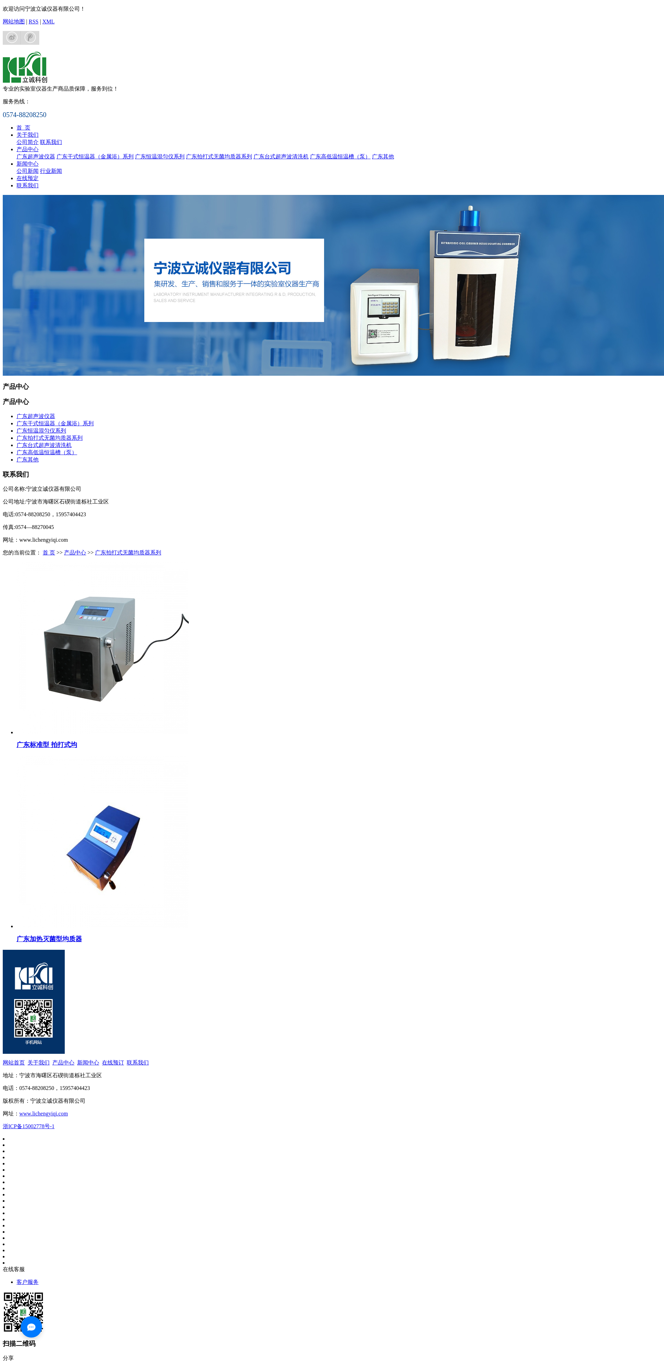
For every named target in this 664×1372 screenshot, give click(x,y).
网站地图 (14, 21)
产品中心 (28, 149)
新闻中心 (28, 164)
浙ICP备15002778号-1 (28, 1126)
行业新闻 (51, 171)
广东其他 (383, 156)
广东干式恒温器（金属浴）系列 (95, 156)
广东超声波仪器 (36, 156)
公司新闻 (28, 171)
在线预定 (28, 178)
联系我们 (51, 142)
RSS (33, 21)
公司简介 (28, 142)
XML (48, 21)
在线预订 (113, 1063)
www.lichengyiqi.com (43, 1113)
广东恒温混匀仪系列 (160, 156)
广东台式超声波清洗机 (281, 156)
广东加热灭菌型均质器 (49, 939)
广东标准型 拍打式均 (47, 744)
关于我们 (28, 135)
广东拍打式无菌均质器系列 (219, 156)
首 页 (23, 128)
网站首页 (14, 1063)
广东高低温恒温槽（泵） (340, 156)
